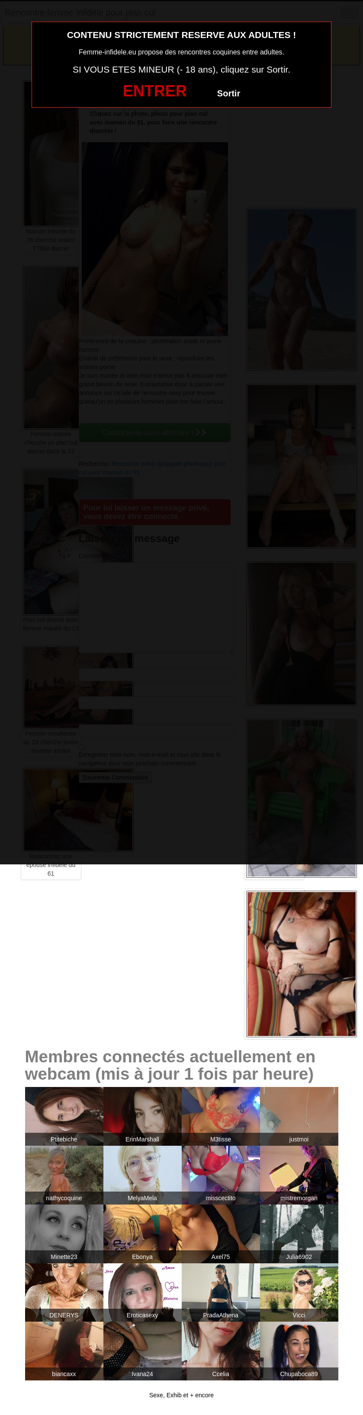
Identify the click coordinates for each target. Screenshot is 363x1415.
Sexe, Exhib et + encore (181, 1395)
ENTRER (155, 91)
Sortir (228, 93)
